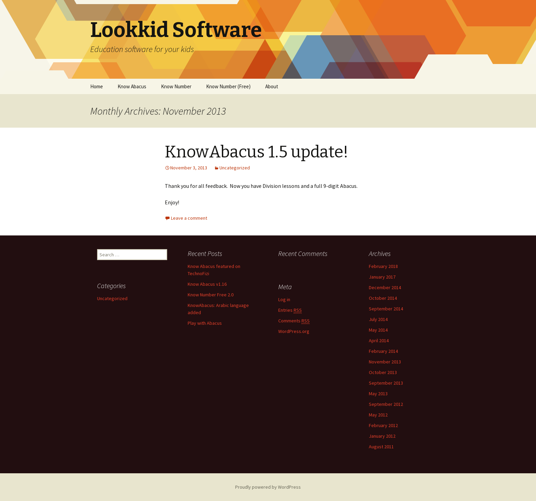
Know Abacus (132, 86)
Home (96, 86)
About (271, 86)
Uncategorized (234, 168)
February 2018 (383, 266)
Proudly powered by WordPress (268, 487)
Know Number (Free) (228, 86)
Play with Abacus (205, 323)
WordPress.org (293, 331)
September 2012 (386, 404)
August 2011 (381, 447)
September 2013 (386, 383)
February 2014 (383, 351)
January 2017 (382, 277)
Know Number (176, 86)
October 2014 (383, 298)
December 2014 (385, 287)
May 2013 (378, 393)
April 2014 (379, 340)
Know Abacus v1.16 (207, 284)
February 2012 (383, 425)
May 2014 (378, 330)
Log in (284, 299)
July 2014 (378, 319)
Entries (290, 310)
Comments (294, 321)
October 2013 (383, 372)
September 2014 (386, 309)
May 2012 (378, 415)
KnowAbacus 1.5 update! (256, 152)
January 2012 (382, 436)
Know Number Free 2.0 (210, 295)
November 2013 (385, 362)
